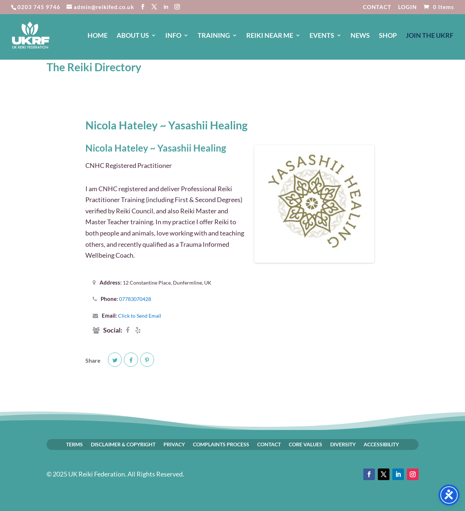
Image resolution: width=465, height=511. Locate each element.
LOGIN (407, 7)
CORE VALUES (305, 444)
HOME (98, 36)
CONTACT (377, 7)
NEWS (360, 36)
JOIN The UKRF (429, 36)
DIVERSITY (343, 444)
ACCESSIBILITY (381, 444)
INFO (173, 36)
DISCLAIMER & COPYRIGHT (123, 444)
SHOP (388, 36)
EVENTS (322, 36)
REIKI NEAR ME (269, 36)
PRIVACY (174, 444)
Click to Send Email (139, 316)
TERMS (74, 444)
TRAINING (214, 36)
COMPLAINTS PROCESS (221, 444)
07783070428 (135, 299)
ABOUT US (133, 36)
